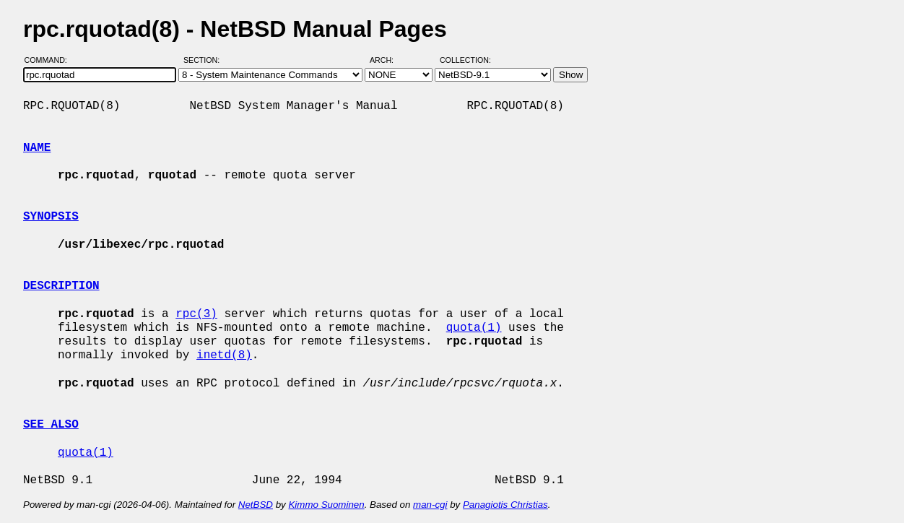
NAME (37, 148)
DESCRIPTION (61, 286)
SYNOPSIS (51, 217)
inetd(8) (224, 355)
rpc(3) (196, 314)
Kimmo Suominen (326, 504)
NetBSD (255, 504)
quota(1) (474, 328)
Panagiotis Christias (505, 504)
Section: (204, 60)
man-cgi (430, 504)
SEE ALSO (51, 425)
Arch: (388, 60)
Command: (50, 60)
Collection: (465, 60)
